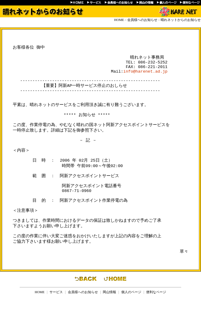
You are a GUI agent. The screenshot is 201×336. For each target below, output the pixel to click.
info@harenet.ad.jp (145, 76)
